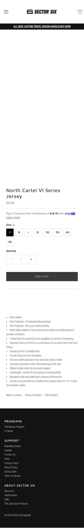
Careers (8, 452)
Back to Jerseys (13, 395)
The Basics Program (14, 428)
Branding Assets (12, 448)
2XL (48, 232)
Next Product (51, 395)
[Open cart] (80, 12)
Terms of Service (12, 477)
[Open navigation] (6, 11)
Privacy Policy (11, 465)
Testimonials (10, 498)
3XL (58, 232)
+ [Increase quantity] (31, 259)
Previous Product (33, 395)
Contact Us (9, 456)
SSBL (7, 502)
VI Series (8, 432)
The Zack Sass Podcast (16, 506)
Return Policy (11, 469)
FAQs (7, 460)
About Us (9, 494)
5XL (10, 242)
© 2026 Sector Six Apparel (17, 515)
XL (37, 232)
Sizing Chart (10, 473)
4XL (68, 232)
